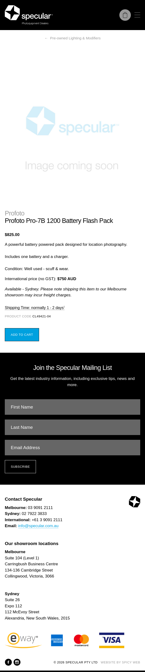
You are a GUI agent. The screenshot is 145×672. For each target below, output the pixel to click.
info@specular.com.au (38, 526)
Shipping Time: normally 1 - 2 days (34, 308)
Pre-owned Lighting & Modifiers (75, 38)
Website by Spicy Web (120, 662)
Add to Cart (22, 334)
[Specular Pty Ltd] (29, 15)
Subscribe (20, 466)
